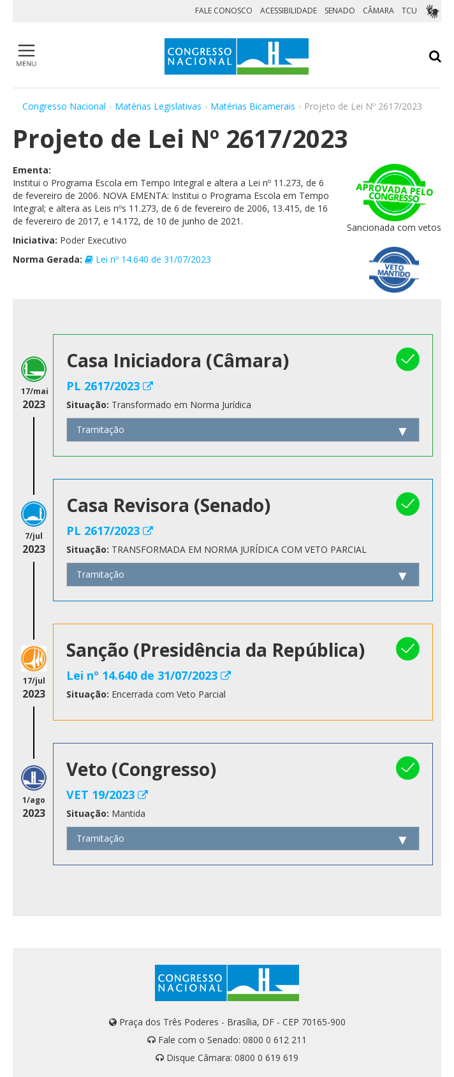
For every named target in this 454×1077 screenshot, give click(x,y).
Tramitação (100, 429)
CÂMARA (378, 10)
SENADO (340, 10)
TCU (409, 10)
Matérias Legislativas (158, 106)
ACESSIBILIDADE (288, 10)
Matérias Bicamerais (252, 106)
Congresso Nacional (64, 106)
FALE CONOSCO (224, 10)
